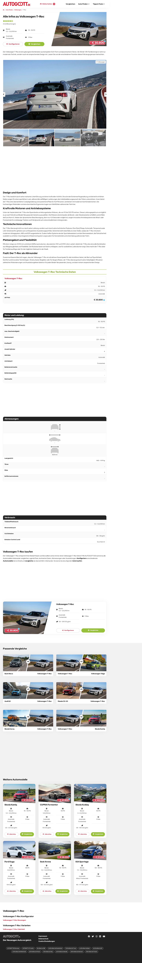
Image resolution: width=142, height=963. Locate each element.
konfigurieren (13, 44)
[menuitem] (70, 4)
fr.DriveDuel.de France (70, 948)
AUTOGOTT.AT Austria (28, 948)
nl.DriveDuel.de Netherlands (19, 951)
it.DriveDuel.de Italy (48, 951)
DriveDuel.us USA (41, 948)
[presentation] (3, 94)
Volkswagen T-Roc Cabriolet (14, 929)
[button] (84, 4)
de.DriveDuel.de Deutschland (55, 948)
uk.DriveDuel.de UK (97, 948)
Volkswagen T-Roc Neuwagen (14, 920)
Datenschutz (43, 939)
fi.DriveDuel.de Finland (91, 951)
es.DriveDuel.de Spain (84, 948)
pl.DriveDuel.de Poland (34, 951)
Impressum (42, 936)
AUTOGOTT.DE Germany (13, 948)
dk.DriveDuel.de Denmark (77, 951)
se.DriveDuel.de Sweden (61, 951)
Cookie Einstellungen (46, 941)
